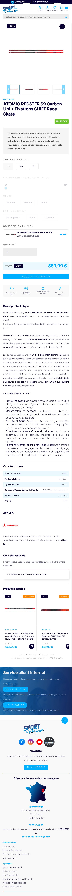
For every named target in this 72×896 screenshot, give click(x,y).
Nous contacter (10, 858)
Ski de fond (33, 655)
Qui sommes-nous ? (12, 867)
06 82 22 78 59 (16, 689)
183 (21, 166)
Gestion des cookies (12, 886)
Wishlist (54, 8)
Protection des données (14, 883)
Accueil (21, 655)
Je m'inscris (36, 767)
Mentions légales (10, 875)
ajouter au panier (36, 276)
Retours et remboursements (16, 854)
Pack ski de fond (48, 655)
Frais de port (8, 846)
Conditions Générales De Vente (17, 879)
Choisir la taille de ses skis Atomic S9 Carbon (27, 574)
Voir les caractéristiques (28, 236)
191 (33, 166)
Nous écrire (15, 705)
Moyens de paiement (12, 850)
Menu (66, 8)
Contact (40, 8)
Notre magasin (9, 871)
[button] (8, 89)
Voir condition (26, 3)
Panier (61, 8)
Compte (48, 8)
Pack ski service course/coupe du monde (29, 658)
